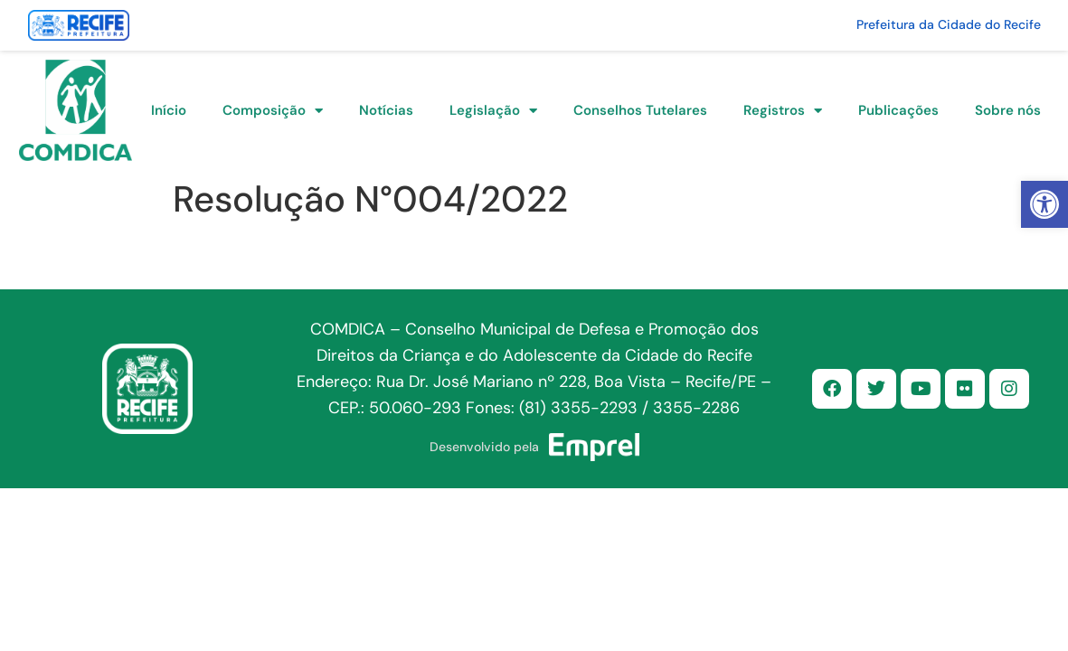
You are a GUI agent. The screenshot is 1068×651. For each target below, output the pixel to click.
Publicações (898, 110)
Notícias (386, 110)
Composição (272, 111)
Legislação (493, 111)
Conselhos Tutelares (640, 110)
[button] (1044, 204)
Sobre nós (1008, 110)
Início (168, 110)
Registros (782, 111)
